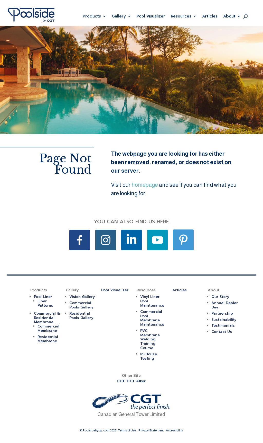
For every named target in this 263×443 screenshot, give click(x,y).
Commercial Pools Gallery (81, 305)
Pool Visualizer (151, 16)
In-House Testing (148, 356)
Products (92, 16)
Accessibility (174, 430)
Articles (210, 16)
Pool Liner (43, 296)
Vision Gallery (82, 296)
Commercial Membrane (48, 328)
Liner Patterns (45, 303)
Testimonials (223, 325)
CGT (121, 381)
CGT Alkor (136, 381)
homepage (145, 185)
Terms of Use (127, 430)
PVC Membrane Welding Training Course (150, 339)
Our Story (220, 296)
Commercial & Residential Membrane (47, 318)
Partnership (222, 313)
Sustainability (223, 319)
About (229, 16)
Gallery (119, 16)
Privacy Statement (151, 430)
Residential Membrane (47, 339)
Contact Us (221, 331)
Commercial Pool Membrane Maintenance (152, 318)
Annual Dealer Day (224, 305)
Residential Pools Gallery (81, 316)
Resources (181, 16)
